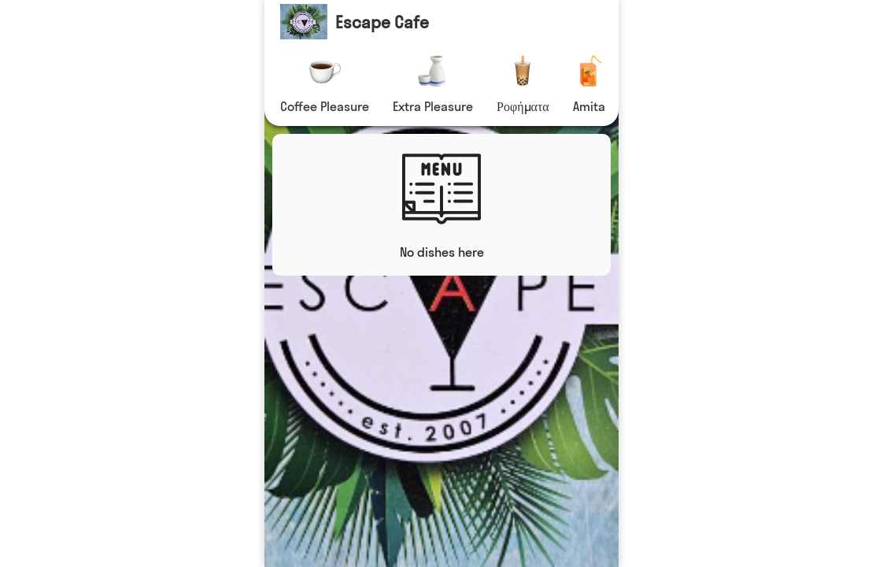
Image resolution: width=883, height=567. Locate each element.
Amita (589, 106)
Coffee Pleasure (324, 106)
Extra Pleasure (433, 106)
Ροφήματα (523, 106)
